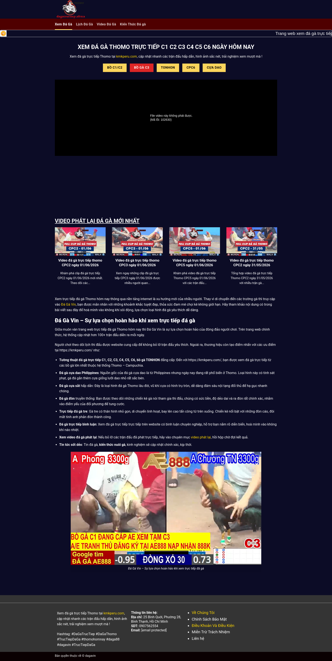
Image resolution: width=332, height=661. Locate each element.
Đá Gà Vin (68, 304)
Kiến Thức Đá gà (133, 24)
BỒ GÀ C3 (141, 67)
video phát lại (201, 437)
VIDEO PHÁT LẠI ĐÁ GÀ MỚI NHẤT (97, 221)
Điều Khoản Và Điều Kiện (213, 625)
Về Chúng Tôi (203, 612)
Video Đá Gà (106, 24)
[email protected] (154, 630)
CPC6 (191, 67)
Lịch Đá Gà (84, 24)
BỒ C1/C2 (114, 67)
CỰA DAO (214, 67)
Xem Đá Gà (63, 24)
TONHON (168, 67)
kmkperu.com (126, 56)
